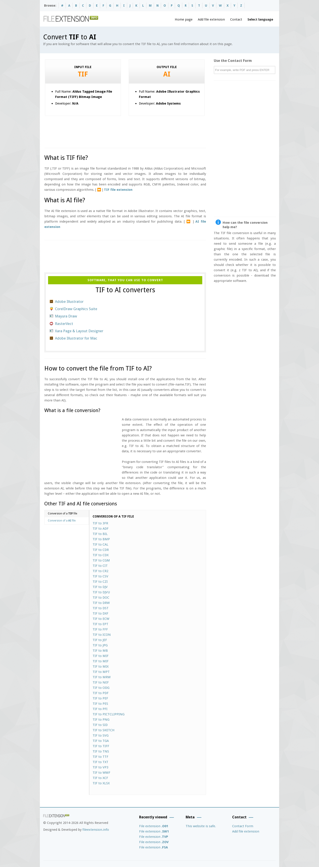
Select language (260, 19)
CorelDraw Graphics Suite (76, 309)
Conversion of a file (62, 513)
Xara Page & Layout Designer (79, 331)
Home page (184, 19)
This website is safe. (201, 826)
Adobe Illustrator (69, 301)
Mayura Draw (66, 316)
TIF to (100, 523)
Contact (236, 19)
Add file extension (211, 19)
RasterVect (64, 323)
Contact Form (242, 826)
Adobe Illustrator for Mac (76, 338)
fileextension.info (95, 830)
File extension (153, 826)
